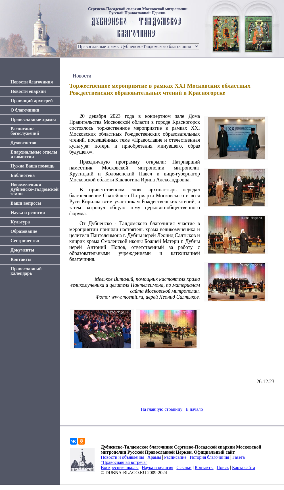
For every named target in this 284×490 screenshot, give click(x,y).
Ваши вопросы (26, 203)
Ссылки (183, 467)
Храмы (154, 457)
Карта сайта (243, 467)
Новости (82, 76)
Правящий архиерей (32, 100)
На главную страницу (162, 409)
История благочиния (209, 457)
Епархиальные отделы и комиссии (34, 154)
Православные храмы (33, 119)
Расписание (176, 457)
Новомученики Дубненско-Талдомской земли (35, 189)
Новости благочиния (32, 81)
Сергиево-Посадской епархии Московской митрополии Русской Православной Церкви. (137, 11)
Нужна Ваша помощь (33, 166)
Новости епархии (28, 91)
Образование (24, 231)
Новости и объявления (122, 457)
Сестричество (25, 240)
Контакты (21, 259)
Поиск (223, 467)
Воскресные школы (120, 467)
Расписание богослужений (25, 131)
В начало (194, 409)
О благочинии (25, 110)
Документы (22, 250)
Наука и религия (28, 212)
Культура (20, 221)
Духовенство (23, 142)
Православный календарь (26, 271)
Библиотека (23, 175)
